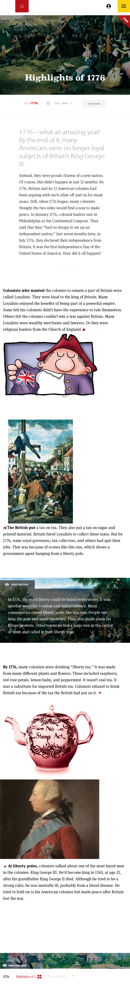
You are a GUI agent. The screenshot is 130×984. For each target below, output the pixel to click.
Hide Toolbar (14, 965)
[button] (59, 103)
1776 (34, 103)
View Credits (94, 103)
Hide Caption (16, 584)
